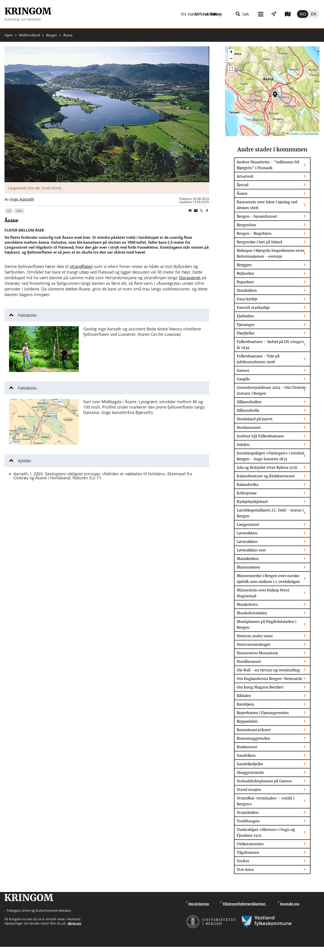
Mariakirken (248, 558)
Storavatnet (189, 277)
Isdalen (243, 444)
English (314, 14)
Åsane (242, 193)
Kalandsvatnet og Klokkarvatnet (266, 476)
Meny (196, 14)
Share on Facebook (207, 210)
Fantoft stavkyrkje (253, 307)
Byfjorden (245, 273)
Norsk (302, 14)
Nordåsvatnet (249, 661)
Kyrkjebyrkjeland (252, 501)
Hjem (8, 35)
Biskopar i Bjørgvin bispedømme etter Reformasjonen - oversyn (270, 253)
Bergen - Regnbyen (254, 233)
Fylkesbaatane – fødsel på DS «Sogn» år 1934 (270, 344)
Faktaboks (27, 315)
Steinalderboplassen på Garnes (264, 781)
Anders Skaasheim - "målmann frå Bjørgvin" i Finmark (268, 165)
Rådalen (244, 695)
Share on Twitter (201, 210)
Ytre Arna (245, 869)
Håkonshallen (249, 402)
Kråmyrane (247, 493)
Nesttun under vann (255, 636)
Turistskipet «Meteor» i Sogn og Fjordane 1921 (266, 832)
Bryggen (244, 265)
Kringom (27, 11)
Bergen (51, 35)
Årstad (242, 185)
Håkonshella (248, 410)
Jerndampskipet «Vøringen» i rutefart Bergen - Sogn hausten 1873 (271, 456)
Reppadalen (247, 721)
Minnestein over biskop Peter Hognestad (263, 593)
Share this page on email (196, 210)
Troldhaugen (248, 821)
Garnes (243, 370)
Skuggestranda (250, 772)
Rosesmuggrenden (253, 738)
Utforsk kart (281, 14)
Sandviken (246, 755)
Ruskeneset (247, 747)
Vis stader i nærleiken (235, 14)
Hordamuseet (249, 427)
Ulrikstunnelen (250, 844)
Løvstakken (247, 533)
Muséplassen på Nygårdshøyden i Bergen (266, 624)
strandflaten (81, 266)
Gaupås (243, 379)
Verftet (243, 861)
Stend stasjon (249, 789)
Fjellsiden (245, 316)
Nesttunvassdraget (254, 644)
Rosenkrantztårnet (254, 730)
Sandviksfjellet (250, 764)
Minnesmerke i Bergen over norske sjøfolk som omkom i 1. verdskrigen (268, 578)
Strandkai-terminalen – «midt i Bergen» (265, 801)
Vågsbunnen (248, 852)
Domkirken (247, 290)
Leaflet (292, 133)
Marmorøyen (248, 567)
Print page (190, 210)
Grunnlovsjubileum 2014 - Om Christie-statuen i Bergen (272, 390)
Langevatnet (248, 524)
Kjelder (24, 460)
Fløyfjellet (246, 333)
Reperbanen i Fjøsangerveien (263, 712)
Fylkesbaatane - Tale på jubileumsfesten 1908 (258, 359)
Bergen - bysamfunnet (257, 216)
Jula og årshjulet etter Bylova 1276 (267, 467)
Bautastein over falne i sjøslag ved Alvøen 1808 (267, 205)
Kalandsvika (248, 484)
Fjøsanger (245, 324)
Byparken (245, 282)
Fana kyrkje (247, 299)
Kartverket (311, 133)
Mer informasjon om (275, 94)
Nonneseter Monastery (257, 653)
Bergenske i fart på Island (259, 242)
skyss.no (74, 923)
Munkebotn (247, 604)
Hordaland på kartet (255, 419)
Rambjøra (245, 704)
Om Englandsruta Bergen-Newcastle (269, 678)
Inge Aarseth (22, 199)
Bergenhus (246, 225)
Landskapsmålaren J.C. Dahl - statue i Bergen (270, 513)
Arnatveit (245, 176)
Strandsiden (248, 812)
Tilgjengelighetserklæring (245, 904)
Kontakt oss (289, 904)
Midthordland (29, 35)
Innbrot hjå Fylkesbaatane (260, 436)
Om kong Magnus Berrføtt (260, 687)
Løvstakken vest (251, 550)
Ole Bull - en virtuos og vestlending (268, 670)
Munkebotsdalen (252, 613)
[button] (106, 114)
